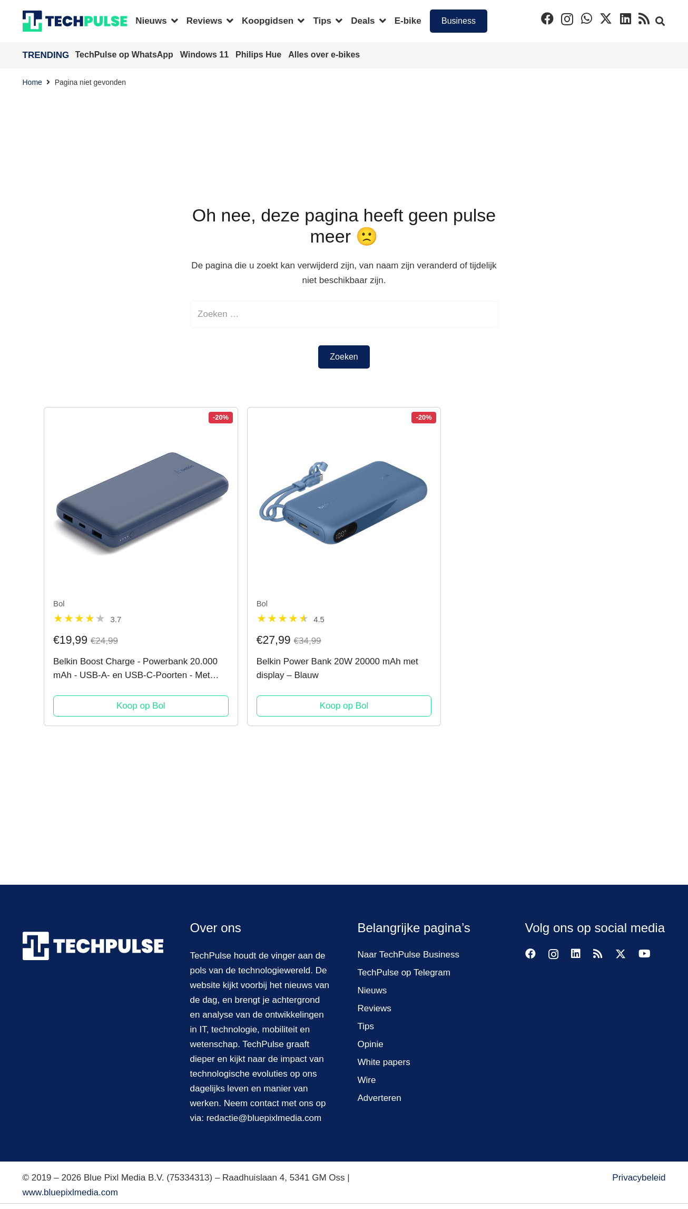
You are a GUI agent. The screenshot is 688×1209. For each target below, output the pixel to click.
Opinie (371, 1044)
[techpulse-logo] (75, 21)
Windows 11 (205, 54)
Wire (367, 1080)
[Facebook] (547, 18)
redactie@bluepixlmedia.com (264, 1118)
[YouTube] (644, 954)
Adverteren (379, 1098)
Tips (366, 1026)
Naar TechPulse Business (408, 955)
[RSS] (644, 18)
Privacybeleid (638, 1178)
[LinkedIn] (625, 18)
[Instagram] (567, 19)
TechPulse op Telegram (404, 973)
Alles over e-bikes (324, 54)
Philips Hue (259, 54)
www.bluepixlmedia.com (70, 1192)
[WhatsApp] (586, 18)
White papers (384, 1062)
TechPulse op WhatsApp (125, 54)
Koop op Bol (140, 706)
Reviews (374, 1008)
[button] (172, 21)
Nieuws (372, 990)
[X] (605, 18)
